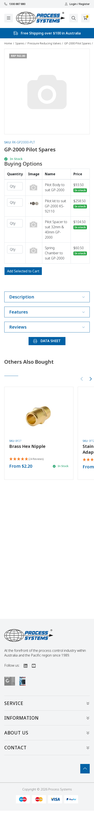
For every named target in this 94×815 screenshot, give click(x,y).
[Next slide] (90, 378)
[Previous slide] (82, 378)
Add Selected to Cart (23, 271)
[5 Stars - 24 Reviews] (26, 459)
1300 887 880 (14, 4)
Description (47, 297)
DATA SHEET (47, 340)
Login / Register (77, 4)
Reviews (47, 327)
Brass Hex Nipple (27, 446)
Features (47, 312)
